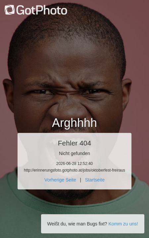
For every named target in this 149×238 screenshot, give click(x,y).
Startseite (95, 179)
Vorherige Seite (60, 179)
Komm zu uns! (123, 223)
